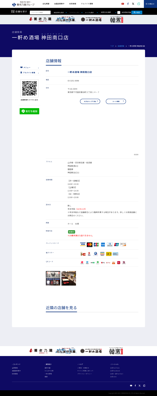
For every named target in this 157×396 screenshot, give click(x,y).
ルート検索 (116, 101)
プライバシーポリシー (84, 373)
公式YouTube (115, 368)
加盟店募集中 (59, 3)
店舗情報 (121, 46)
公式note (113, 376)
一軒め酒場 (48, 373)
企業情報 (15, 368)
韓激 (46, 376)
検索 (137, 13)
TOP (112, 46)
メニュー (25, 67)
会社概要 (46, 3)
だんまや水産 (49, 370)
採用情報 (72, 3)
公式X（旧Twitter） (117, 373)
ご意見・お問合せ (83, 368)
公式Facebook (115, 370)
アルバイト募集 (87, 3)
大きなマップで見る (90, 101)
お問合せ (151, 4)
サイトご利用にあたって (85, 370)
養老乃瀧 (47, 368)
